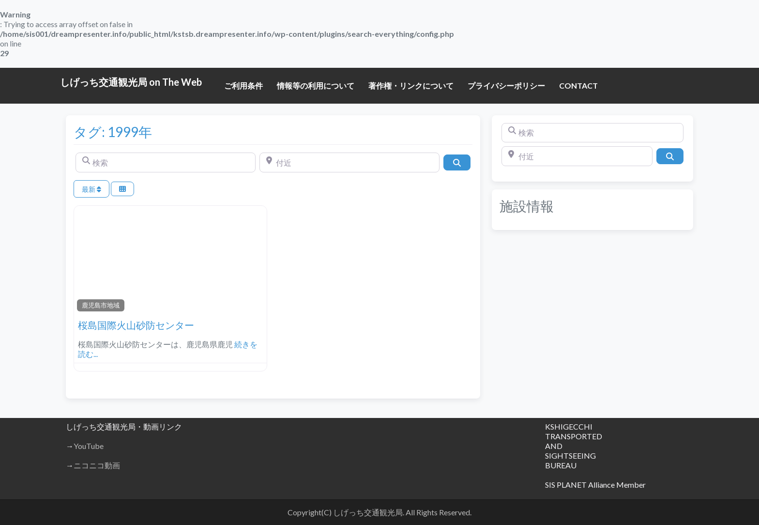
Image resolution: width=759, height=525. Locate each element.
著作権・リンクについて (411, 85)
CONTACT (578, 85)
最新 (91, 189)
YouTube (89, 445)
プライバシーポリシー (506, 85)
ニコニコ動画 (97, 465)
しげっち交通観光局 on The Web (131, 82)
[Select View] (122, 189)
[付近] (349, 162)
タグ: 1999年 (113, 132)
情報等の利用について (315, 85)
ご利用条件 (243, 85)
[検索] (166, 162)
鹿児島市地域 (101, 305)
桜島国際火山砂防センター (136, 325)
